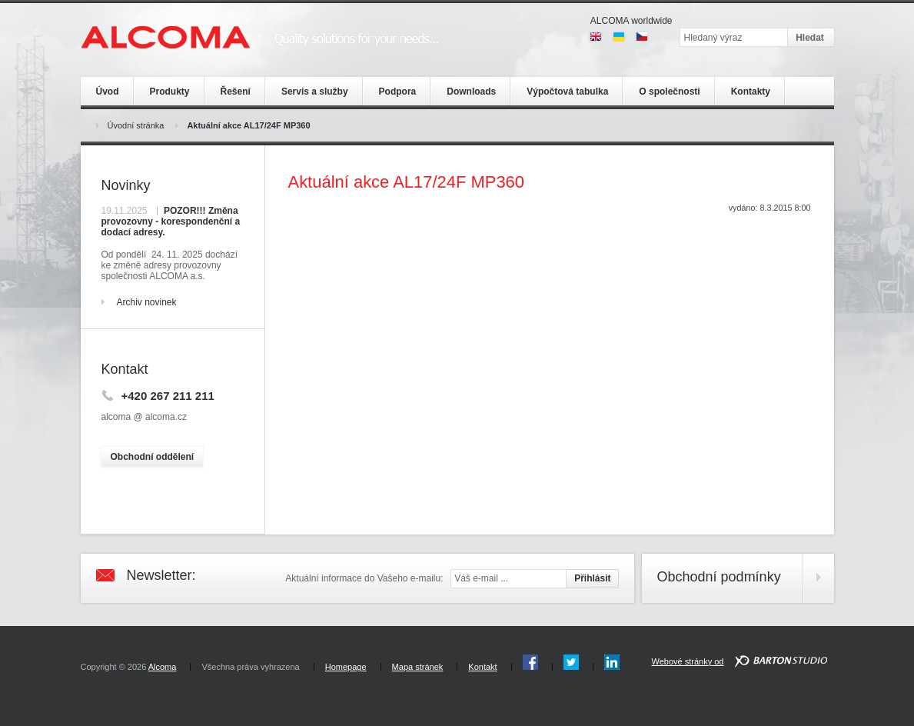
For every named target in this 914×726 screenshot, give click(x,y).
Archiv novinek (147, 302)
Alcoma (162, 666)
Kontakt (482, 666)
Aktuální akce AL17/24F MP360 (248, 125)
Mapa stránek (418, 666)
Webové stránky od (687, 661)
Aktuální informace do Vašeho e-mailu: (364, 578)
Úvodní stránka (136, 125)
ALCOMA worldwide (631, 20)
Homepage (346, 666)
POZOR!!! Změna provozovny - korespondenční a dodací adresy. (171, 221)
